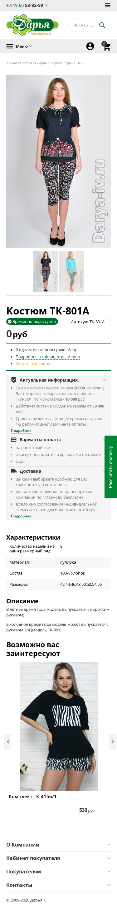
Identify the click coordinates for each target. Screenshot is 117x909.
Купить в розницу (33, 363)
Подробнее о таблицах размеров (48, 356)
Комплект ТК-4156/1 (33, 796)
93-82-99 (24, 4)
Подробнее (21, 430)
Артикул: (79, 321)
